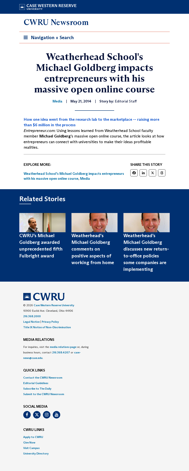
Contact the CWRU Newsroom (42, 377)
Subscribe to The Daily (37, 388)
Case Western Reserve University (54, 305)
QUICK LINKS (34, 370)
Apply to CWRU (33, 437)
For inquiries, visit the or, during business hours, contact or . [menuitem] (56, 352)
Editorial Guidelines (35, 383)
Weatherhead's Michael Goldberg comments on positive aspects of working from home (92, 249)
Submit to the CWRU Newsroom (43, 394)
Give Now (29, 442)
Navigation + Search (47, 38)
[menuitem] (94, 377)
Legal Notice (31, 322)
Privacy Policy (50, 322)
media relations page (63, 347)
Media (85, 178)
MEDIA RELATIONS (38, 340)
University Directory (36, 453)
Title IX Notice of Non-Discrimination (47, 327)
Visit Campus (31, 448)
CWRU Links (33, 430)
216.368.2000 (32, 316)
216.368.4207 (61, 352)
